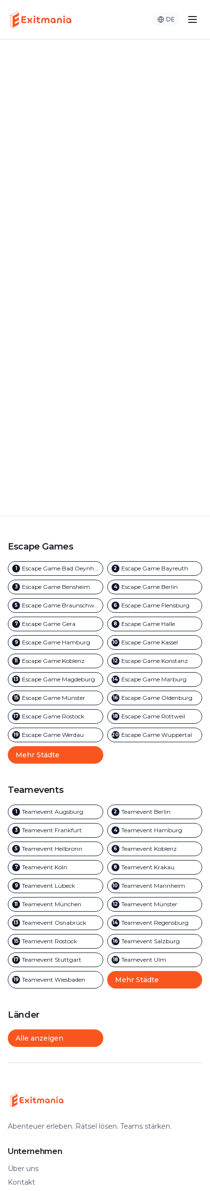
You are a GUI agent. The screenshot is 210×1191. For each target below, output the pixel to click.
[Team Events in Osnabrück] (55, 923)
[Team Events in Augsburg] (55, 812)
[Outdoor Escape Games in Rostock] (55, 716)
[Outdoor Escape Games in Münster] (55, 698)
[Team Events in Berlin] (155, 812)
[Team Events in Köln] (55, 867)
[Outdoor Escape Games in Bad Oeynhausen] (55, 568)
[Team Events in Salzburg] (155, 941)
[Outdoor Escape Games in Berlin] (155, 587)
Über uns (23, 1168)
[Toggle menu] (192, 19)
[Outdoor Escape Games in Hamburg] (55, 642)
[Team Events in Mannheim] (155, 886)
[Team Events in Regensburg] (155, 923)
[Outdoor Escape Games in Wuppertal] (155, 735)
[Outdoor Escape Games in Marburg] (155, 679)
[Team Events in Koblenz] (155, 849)
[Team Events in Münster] (155, 904)
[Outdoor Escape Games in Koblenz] (55, 661)
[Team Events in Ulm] (155, 960)
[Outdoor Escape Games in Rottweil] (155, 716)
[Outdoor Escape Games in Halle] (155, 624)
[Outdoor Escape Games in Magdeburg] (55, 679)
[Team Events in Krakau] (155, 867)
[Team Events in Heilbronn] (55, 849)
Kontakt (21, 1182)
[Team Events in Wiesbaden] (55, 980)
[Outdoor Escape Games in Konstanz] (155, 661)
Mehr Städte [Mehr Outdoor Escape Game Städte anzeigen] (37, 755)
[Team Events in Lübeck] (55, 886)
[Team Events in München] (55, 904)
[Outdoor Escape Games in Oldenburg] (155, 698)
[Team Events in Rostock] (55, 941)
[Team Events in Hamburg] (155, 830)
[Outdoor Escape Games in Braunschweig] (55, 605)
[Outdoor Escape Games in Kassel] (155, 642)
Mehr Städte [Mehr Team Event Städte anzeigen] (137, 979)
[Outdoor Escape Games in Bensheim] (55, 587)
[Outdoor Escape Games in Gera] (55, 624)
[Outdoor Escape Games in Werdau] (55, 735)
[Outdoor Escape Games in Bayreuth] (155, 568)
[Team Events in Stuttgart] (55, 960)
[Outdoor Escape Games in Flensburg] (155, 605)
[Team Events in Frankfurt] (55, 830)
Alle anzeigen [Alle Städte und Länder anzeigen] (39, 1038)
